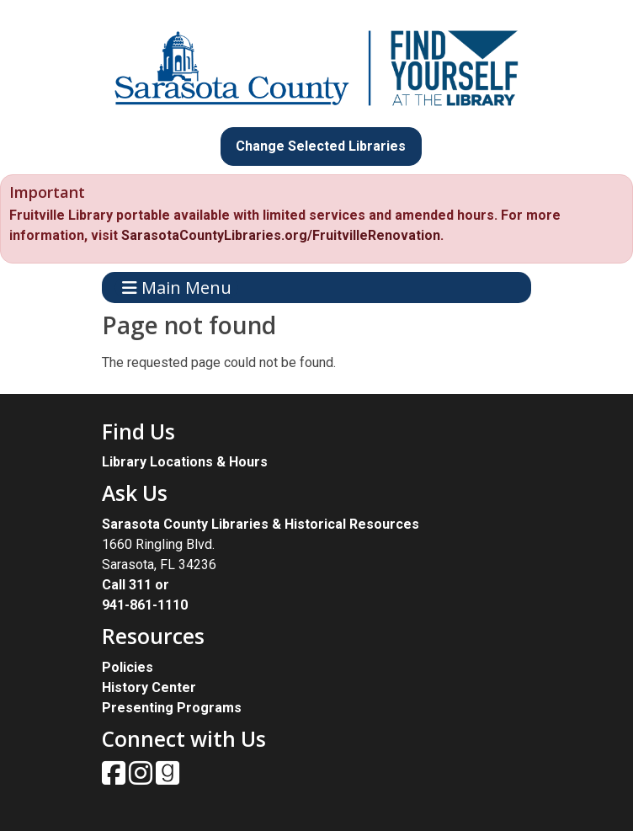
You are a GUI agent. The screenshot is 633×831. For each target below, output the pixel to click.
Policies (127, 667)
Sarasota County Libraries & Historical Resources (260, 524)
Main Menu (176, 287)
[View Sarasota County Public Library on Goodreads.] (167, 778)
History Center (149, 687)
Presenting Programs (172, 708)
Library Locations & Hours (185, 462)
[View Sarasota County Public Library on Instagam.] (142, 778)
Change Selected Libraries (321, 146)
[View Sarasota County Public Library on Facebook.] (115, 778)
